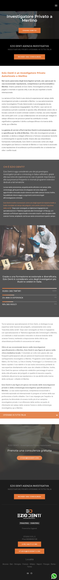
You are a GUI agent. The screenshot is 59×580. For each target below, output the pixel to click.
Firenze (25, 564)
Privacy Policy (24, 523)
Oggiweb (34, 528)
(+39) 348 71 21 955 (29, 544)
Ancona (5, 564)
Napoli (39, 564)
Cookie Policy (35, 523)
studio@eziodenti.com (29, 458)
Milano (32, 564)
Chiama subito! (30, 30)
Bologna (17, 564)
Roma (53, 564)
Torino (29, 567)
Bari (11, 564)
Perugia (46, 564)
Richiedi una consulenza (29, 57)
